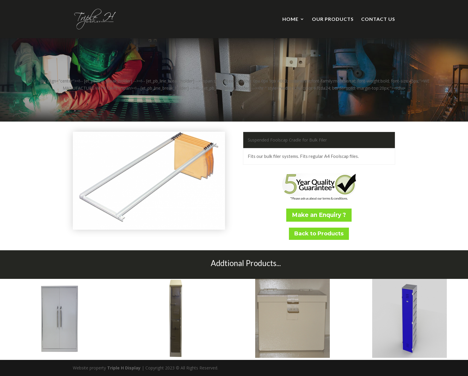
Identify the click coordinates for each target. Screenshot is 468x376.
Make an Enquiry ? (319, 215)
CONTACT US (378, 19)
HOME (290, 19)
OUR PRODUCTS (333, 19)
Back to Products (319, 233)
